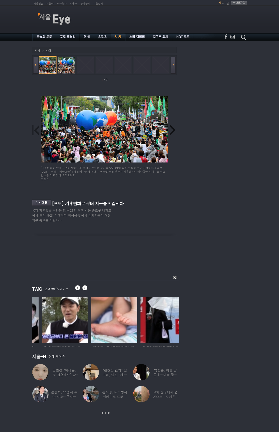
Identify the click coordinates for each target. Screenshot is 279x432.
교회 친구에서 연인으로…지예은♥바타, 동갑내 (165, 396)
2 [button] (105, 413)
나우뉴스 (62, 3)
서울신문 (38, 3)
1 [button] (102, 413)
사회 (48, 50)
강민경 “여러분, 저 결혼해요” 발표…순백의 (64, 375)
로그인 (225, 3)
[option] (44, 319)
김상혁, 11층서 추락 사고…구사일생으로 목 (64, 396)
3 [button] (108, 413)
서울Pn (50, 3)
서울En (74, 3)
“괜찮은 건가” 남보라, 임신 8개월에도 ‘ (114, 375)
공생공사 (85, 3)
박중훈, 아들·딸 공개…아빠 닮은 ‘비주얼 (165, 375)
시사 (37, 50)
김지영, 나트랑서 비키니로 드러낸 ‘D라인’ (114, 396)
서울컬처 (98, 3)
